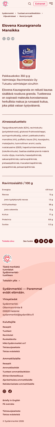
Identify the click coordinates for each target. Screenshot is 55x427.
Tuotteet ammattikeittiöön (28, 13)
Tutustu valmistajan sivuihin (20, 83)
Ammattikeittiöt (11, 367)
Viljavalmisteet (9, 16)
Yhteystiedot (10, 299)
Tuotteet (7, 331)
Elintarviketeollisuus (13, 376)
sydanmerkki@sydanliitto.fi (18, 314)
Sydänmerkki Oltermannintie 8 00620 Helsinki (12, 307)
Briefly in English (11, 400)
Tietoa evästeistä (11, 351)
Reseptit (7, 327)
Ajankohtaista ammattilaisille (17, 380)
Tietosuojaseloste (11, 347)
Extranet (40, 3)
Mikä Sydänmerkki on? (14, 343)
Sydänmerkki (8, 13)
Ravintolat (8, 335)
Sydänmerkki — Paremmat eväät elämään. (22, 290)
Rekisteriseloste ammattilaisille (18, 384)
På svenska (8, 404)
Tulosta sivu (8, 241)
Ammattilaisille (11, 358)
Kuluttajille (9, 322)
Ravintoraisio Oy (27, 79)
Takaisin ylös (11, 280)
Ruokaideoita (9, 339)
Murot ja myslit (25, 16)
